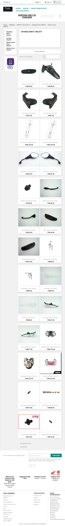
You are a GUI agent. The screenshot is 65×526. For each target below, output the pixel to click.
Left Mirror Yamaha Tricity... (51, 171)
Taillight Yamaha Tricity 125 (50, 376)
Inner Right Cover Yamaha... (29, 288)
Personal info (37, 495)
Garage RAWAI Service (39, 8)
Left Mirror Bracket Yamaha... (29, 405)
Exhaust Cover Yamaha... (29, 84)
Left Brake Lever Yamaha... (28, 230)
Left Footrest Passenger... (29, 259)
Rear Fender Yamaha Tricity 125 (51, 84)
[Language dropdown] (38, 2)
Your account (39, 493)
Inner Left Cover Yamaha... (50, 259)
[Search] (51, 16)
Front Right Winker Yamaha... (50, 317)
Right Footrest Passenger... (50, 230)
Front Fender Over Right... (28, 113)
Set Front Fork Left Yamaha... (51, 142)
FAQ (4, 508)
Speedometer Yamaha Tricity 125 (50, 347)
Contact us (6, 2)
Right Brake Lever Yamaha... (51, 201)
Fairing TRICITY (8, 39)
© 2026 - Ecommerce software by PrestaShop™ (32, 524)
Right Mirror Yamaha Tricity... (29, 171)
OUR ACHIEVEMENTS (22, 11)
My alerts (36, 504)
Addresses (37, 502)
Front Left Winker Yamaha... (29, 347)
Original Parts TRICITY (9, 33)
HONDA (18, 8)
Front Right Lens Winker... (51, 288)
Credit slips (37, 500)
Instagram (34, 465)
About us (5, 500)
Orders (36, 498)
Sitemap (5, 516)
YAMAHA (26, 8)
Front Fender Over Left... (51, 113)
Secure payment (8, 502)
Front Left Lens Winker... (29, 317)
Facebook (30, 465)
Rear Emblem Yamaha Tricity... (50, 405)
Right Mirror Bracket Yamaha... (50, 434)
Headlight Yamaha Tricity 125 (29, 376)
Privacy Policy (7, 510)
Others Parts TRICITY (10, 49)
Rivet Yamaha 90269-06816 (28, 434)
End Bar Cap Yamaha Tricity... (29, 201)
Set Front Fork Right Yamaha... (28, 142)
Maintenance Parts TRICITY (10, 44)
